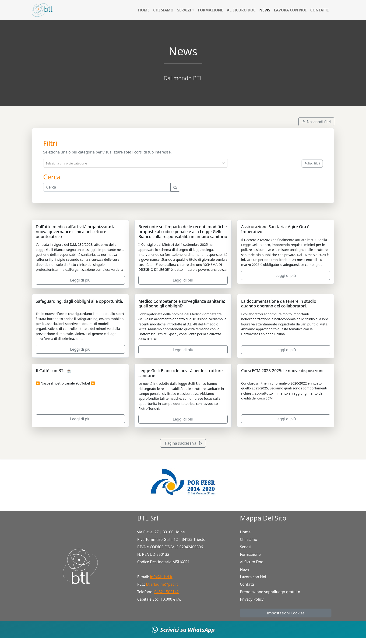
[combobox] (46, 163)
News (264, 10)
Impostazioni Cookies (286, 613)
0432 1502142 (166, 591)
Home (143, 10)
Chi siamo (163, 10)
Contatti (319, 10)
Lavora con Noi (290, 10)
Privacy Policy (252, 599)
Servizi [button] (184, 10)
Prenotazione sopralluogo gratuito (270, 591)
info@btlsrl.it (161, 576)
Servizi (245, 546)
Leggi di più (80, 280)
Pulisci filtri (312, 163)
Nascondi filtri (316, 121)
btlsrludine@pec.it (162, 584)
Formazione (210, 10)
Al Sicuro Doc (241, 10)
